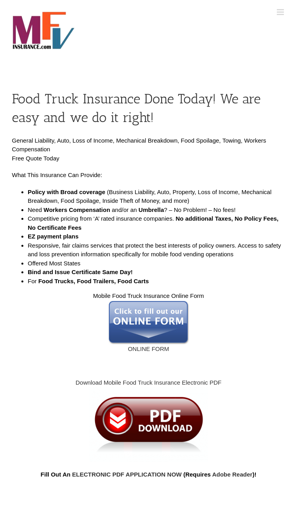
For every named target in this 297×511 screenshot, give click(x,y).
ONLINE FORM (148, 326)
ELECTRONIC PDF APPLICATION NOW (127, 474)
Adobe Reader (232, 474)
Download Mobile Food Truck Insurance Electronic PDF (149, 382)
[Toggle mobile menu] (281, 12)
